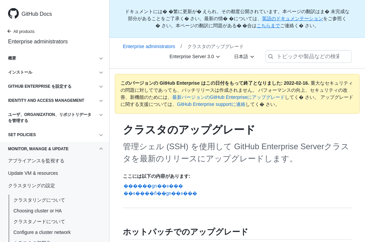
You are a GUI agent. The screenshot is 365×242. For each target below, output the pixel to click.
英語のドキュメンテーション (292, 18)
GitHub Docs (36, 14)
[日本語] (244, 56)
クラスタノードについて (39, 221)
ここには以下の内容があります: (156, 176)
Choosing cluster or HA (37, 210)
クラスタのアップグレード (215, 46)
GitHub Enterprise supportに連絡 (211, 104)
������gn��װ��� (153, 186)
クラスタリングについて (39, 200)
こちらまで (268, 25)
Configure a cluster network (42, 232)
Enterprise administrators (38, 41)
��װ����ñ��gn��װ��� (160, 193)
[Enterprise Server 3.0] (195, 56)
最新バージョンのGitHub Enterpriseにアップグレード (228, 97)
